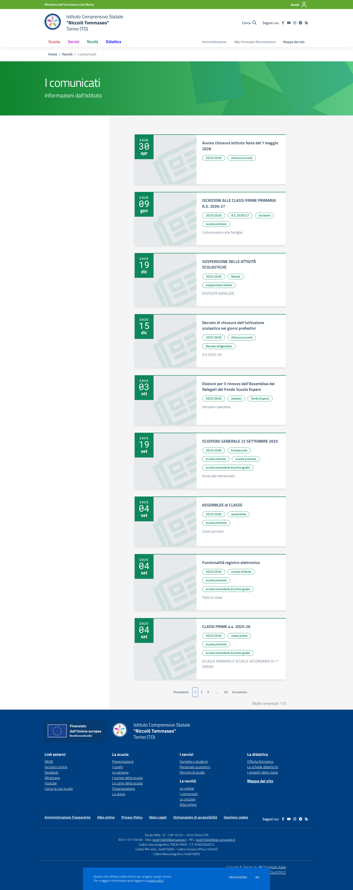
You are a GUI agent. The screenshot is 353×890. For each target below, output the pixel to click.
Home (52, 54)
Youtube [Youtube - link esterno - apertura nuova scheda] (51, 783)
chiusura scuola (241, 157)
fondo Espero (260, 398)
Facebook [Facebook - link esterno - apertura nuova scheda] (52, 772)
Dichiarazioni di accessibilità (195, 817)
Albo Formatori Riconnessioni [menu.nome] (255, 41)
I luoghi (117, 767)
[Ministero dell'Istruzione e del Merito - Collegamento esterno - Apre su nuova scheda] (69, 4)
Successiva (239, 692)
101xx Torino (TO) (197, 835)
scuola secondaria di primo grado (228, 467)
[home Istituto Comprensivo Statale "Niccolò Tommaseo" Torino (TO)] (84, 23)
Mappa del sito (294, 41)
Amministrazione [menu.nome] (214, 41)
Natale (235, 276)
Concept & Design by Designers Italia (256, 867)
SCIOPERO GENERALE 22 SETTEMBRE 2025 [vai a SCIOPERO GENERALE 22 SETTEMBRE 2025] (240, 441)
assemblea (238, 514)
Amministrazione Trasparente (68, 817)
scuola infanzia (216, 458)
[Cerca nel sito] (249, 23)
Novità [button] (92, 42)
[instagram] (295, 23)
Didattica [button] (113, 42)
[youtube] (289, 23)
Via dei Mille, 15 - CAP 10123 (164, 835)
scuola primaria (216, 223)
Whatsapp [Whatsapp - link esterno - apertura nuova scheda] (52, 777)
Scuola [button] (54, 42)
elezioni (236, 398)
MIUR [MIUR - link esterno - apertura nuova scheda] (49, 761)
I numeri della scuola (127, 777)
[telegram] (301, 23)
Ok (258, 877)
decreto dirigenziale (219, 346)
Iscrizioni (264, 215)
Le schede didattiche (262, 767)
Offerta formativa (260, 761)
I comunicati (189, 793)
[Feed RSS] (306, 23)
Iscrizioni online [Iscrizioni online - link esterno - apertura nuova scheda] (56, 767)
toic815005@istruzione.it (169, 839)
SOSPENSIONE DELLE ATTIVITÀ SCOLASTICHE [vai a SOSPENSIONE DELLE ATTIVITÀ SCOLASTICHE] (229, 264)
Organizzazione (123, 788)
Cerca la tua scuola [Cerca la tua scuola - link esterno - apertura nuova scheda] (59, 788)
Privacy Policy (132, 817)
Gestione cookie (236, 817)
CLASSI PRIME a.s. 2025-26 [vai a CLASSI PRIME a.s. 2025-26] (226, 626)
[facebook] (283, 23)
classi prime (239, 635)
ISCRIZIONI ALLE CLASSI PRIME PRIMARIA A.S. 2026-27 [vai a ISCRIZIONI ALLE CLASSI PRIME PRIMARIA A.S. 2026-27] (239, 203)
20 (226, 692)
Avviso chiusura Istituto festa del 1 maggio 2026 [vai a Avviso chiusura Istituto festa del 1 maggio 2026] (240, 146)
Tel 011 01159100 (130, 839)
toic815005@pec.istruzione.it (215, 839)
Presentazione (123, 761)
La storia (118, 794)
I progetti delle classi (262, 772)
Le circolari (187, 799)
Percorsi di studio (192, 772)
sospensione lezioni (219, 285)
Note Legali (158, 817)
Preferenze (238, 877)
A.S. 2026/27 (240, 215)
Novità (67, 54)
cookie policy (155, 880)
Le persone (120, 772)
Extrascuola (239, 450)
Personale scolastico (195, 767)
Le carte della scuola (127, 783)
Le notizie (187, 788)
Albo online (188, 804)
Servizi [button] (73, 42)
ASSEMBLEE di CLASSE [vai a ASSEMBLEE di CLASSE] (222, 505)
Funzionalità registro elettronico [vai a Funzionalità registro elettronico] (231, 562)
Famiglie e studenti (194, 761)
